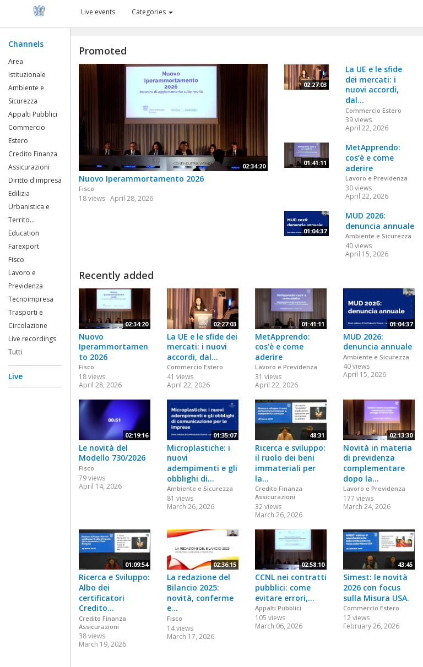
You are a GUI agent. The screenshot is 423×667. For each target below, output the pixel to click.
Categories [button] (152, 12)
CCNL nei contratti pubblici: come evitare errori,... (291, 587)
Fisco (16, 259)
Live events (98, 12)
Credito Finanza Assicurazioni (278, 492)
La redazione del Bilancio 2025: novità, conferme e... (200, 592)
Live (15, 376)
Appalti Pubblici (32, 114)
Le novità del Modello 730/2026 (112, 452)
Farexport (23, 246)
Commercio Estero (373, 110)
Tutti (15, 352)
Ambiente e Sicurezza (378, 236)
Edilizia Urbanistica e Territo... (29, 207)
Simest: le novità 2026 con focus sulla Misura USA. (376, 587)
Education (23, 233)
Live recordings (32, 338)
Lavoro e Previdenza (376, 178)
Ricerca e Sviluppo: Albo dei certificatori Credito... (114, 592)
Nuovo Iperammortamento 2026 (141, 178)
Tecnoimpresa (30, 299)
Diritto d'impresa (35, 180)
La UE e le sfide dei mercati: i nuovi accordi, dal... (373, 84)
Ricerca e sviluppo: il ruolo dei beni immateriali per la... (290, 463)
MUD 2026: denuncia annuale (379, 220)
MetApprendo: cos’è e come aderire (372, 157)
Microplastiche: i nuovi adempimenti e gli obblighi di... (202, 463)
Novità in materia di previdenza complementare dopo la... (377, 463)
